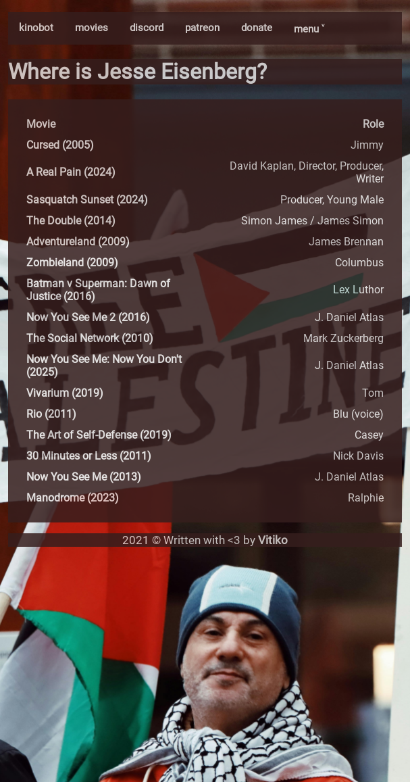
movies (91, 28)
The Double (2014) (71, 220)
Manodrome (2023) (72, 497)
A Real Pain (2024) (71, 172)
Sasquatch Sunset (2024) (87, 199)
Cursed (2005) (60, 145)
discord (146, 28)
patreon (202, 28)
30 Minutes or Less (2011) (88, 455)
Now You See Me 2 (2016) (88, 317)
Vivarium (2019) (64, 393)
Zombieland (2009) (72, 262)
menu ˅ (309, 29)
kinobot (36, 28)
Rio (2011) (51, 414)
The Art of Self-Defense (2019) (99, 435)
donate (256, 28)
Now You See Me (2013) (83, 476)
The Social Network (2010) (89, 338)
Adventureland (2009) (78, 241)
